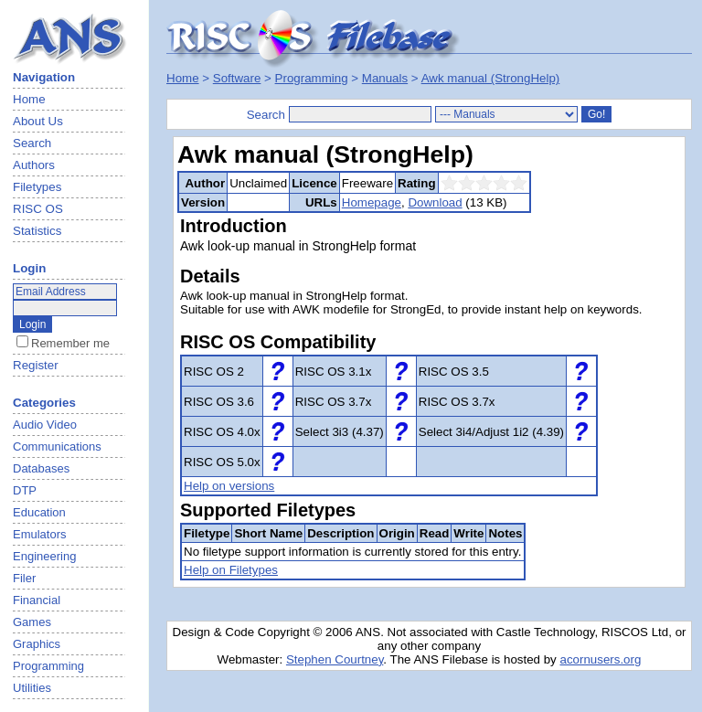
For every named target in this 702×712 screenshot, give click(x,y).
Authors (34, 165)
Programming (311, 78)
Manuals (385, 78)
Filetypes (37, 187)
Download (435, 202)
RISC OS (38, 209)
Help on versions (229, 486)
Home (29, 99)
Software (237, 78)
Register (35, 365)
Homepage (371, 202)
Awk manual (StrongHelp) (490, 78)
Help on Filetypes (231, 570)
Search (32, 143)
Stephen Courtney (334, 659)
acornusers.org (600, 659)
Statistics (37, 231)
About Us (38, 121)
